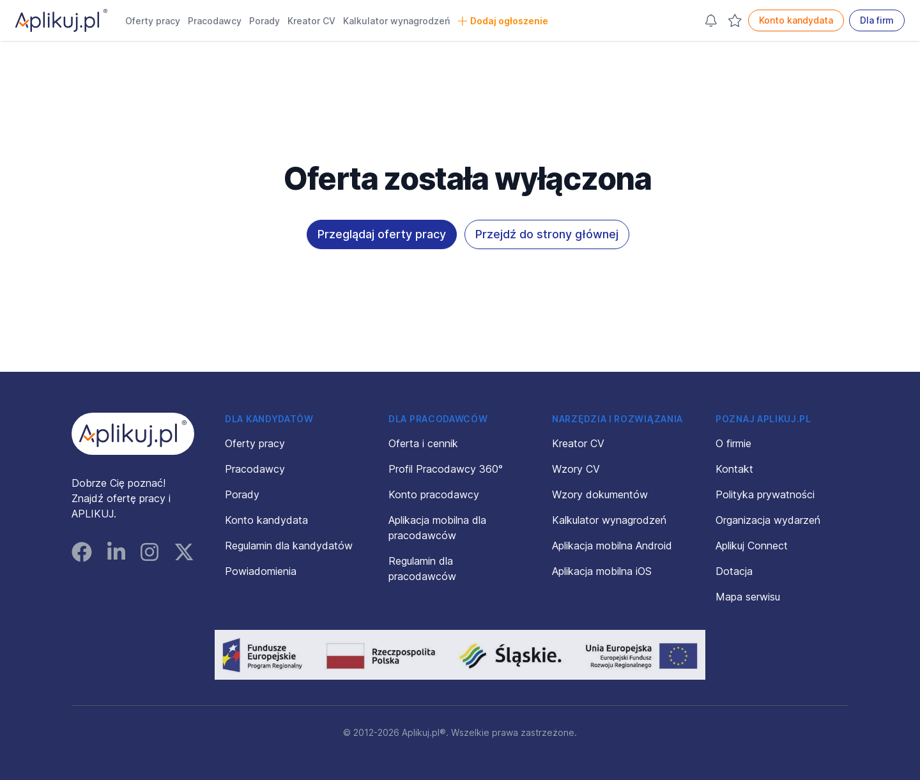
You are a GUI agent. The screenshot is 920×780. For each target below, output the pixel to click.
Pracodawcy (214, 20)
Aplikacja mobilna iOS (602, 571)
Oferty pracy (152, 20)
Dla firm (877, 20)
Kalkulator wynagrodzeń (396, 20)
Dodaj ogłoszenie (502, 21)
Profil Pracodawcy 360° (445, 469)
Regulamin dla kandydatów (289, 545)
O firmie (733, 443)
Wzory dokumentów (600, 494)
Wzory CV (576, 469)
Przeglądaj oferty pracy (382, 234)
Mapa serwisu (748, 596)
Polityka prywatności (765, 494)
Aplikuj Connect (752, 545)
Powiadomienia (260, 571)
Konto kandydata (796, 20)
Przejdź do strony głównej (546, 234)
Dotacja (734, 571)
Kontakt (734, 469)
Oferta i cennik (423, 443)
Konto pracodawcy (433, 494)
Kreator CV (311, 20)
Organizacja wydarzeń (768, 520)
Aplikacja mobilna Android (612, 545)
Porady (264, 20)
